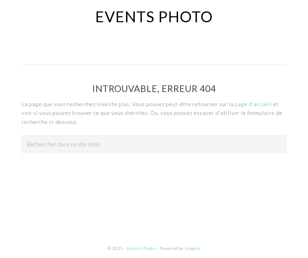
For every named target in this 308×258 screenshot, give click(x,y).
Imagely (193, 248)
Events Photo (154, 17)
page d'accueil (253, 104)
